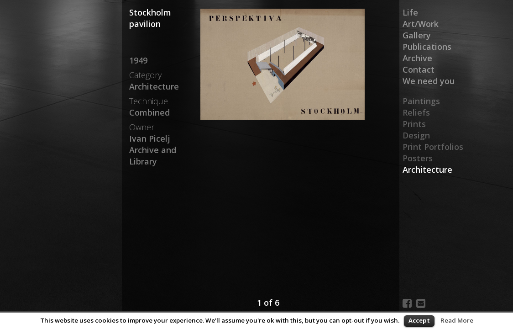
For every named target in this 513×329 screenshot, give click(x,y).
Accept (419, 320)
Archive (417, 58)
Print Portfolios (433, 146)
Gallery (417, 35)
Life (410, 12)
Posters (418, 158)
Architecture (427, 169)
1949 (138, 60)
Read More (456, 320)
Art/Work (421, 23)
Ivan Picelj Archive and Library (152, 150)
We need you (429, 80)
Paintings (421, 101)
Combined (149, 112)
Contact (418, 69)
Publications (427, 46)
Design (416, 135)
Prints (414, 123)
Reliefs (416, 112)
